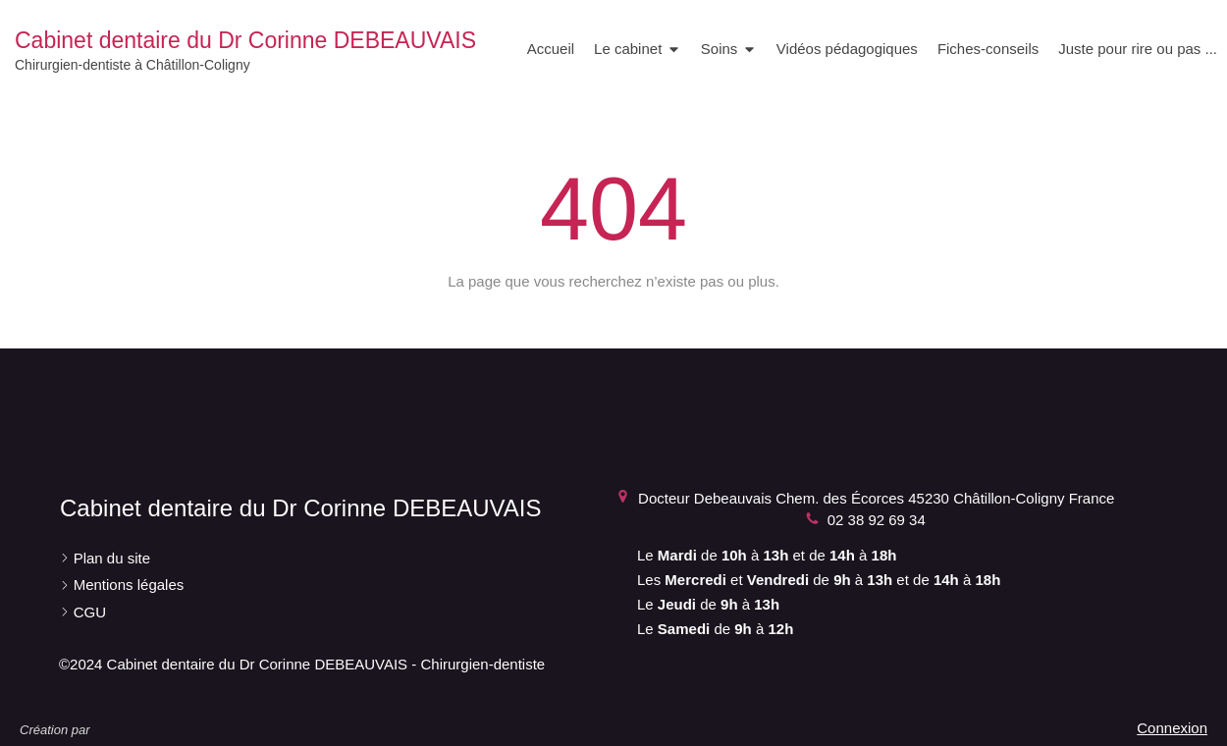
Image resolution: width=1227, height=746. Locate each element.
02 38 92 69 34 (876, 519)
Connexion (1172, 727)
